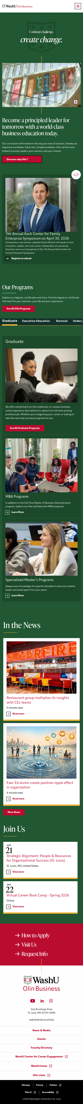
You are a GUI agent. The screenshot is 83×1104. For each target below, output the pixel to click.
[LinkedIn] (42, 1001)
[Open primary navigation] (78, 6)
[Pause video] (76, 102)
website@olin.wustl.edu (41, 1020)
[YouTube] (32, 1001)
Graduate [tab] (9, 329)
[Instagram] (51, 1001)
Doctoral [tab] (62, 329)
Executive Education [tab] (36, 329)
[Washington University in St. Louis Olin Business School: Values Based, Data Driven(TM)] (41, 990)
